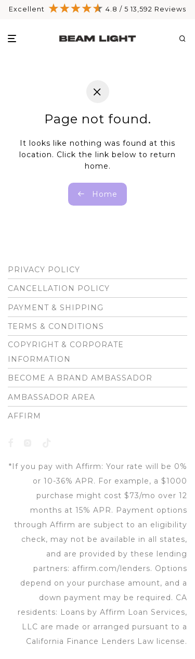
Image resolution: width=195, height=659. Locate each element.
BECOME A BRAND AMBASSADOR (80, 378)
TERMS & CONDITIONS (56, 326)
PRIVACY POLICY (44, 269)
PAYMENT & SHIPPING (55, 307)
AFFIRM (24, 416)
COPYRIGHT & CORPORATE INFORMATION (66, 352)
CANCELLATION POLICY (59, 288)
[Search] (186, 39)
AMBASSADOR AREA (51, 397)
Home (97, 194)
